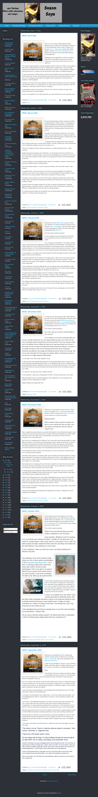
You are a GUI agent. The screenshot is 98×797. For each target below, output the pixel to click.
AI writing (29, 770)
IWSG (61, 45)
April (7, 462)
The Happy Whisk (10, 83)
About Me (76, 25)
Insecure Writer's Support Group (10, 89)
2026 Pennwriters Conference (35, 207)
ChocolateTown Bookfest (34, 639)
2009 (6, 515)
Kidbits (7, 353)
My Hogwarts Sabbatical (9, 301)
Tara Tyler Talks (9, 119)
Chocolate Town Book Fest (36, 562)
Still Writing (8, 237)
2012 (6, 507)
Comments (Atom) (53, 781)
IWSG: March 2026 (30, 113)
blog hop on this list (51, 660)
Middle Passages (10, 107)
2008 (6, 517)
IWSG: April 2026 (29, 36)
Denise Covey (9, 247)
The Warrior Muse (10, 259)
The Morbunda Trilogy (18, 25)
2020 (6, 487)
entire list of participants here (64, 51)
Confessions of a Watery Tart (10, 426)
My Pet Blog (8, 384)
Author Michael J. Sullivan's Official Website (10, 56)
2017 (6, 495)
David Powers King (10, 365)
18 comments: (52, 298)
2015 (6, 500)
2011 (6, 510)
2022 (6, 482)
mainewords (8, 276)
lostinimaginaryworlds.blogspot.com (11, 308)
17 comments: (52, 391)
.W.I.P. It (7, 231)
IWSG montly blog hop (67, 320)
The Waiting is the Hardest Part (10, 359)
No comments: (52, 100)
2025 (6, 475)
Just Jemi (8, 271)
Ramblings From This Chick (10, 176)
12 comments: (52, 637)
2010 (6, 512)
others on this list (69, 413)
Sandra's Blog (9, 49)
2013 (6, 505)
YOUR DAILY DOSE (11, 432)
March (8, 469)
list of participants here (52, 523)
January (8, 472)
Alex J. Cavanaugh (55, 49)
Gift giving (29, 394)
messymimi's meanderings (9, 43)
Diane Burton (9, 242)
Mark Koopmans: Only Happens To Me (10, 377)
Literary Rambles (10, 63)
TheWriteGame (9, 437)
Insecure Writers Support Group (42, 770)
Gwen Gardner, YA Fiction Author (10, 253)
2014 (6, 502)
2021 (6, 485)
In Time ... (8, 287)
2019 (6, 490)
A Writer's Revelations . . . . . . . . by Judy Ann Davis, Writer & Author (11, 153)
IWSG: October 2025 (30, 511)
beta (6, 403)
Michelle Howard (10, 189)
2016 (6, 497)
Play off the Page (10, 95)
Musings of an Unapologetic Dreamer (9, 294)
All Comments (8, 532)
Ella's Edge (8, 408)
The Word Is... (9, 348)
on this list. (63, 325)
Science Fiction (50, 25)
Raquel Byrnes (9, 370)
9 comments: (52, 767)
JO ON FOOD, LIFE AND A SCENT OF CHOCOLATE (10, 334)
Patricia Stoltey (9, 282)
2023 (6, 480)
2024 (6, 477)
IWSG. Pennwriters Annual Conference (38, 301)
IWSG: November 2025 (31, 405)
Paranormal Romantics (8, 194)
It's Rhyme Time (10, 314)
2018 (6, 492)
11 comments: (52, 498)
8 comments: (52, 204)
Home (7, 25)
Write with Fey (9, 221)
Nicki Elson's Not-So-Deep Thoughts (10, 396)
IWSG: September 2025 (31, 650)
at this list (58, 230)
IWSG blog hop (61, 223)
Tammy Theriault (10, 226)
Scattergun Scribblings (8, 137)
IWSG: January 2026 (30, 218)
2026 (6, 460)
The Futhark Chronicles (35, 25)
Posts (6, 529)
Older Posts (72, 775)
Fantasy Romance (64, 25)
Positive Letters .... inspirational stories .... (11, 76)
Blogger (59, 793)
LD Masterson (9, 420)
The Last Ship (49, 639)
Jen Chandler (9, 442)
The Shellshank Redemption (9, 113)
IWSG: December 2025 (31, 312)
